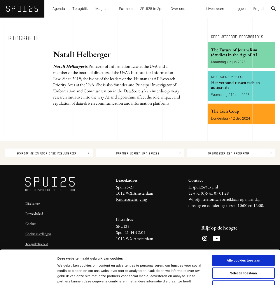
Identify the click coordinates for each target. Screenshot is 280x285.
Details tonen (236, 276)
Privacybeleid (34, 213)
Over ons (178, 8)
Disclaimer (32, 203)
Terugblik (80, 8)
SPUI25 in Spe (151, 8)
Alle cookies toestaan (243, 231)
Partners (126, 8)
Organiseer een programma (240, 152)
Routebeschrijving (131, 199)
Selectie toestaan (243, 244)
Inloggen (239, 8)
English (259, 8)
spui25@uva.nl (205, 187)
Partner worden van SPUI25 (148, 152)
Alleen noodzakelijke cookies (243, 257)
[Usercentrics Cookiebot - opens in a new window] (28, 276)
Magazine (103, 8)
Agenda (58, 8)
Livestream (215, 8)
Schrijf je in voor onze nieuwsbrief (52, 152)
